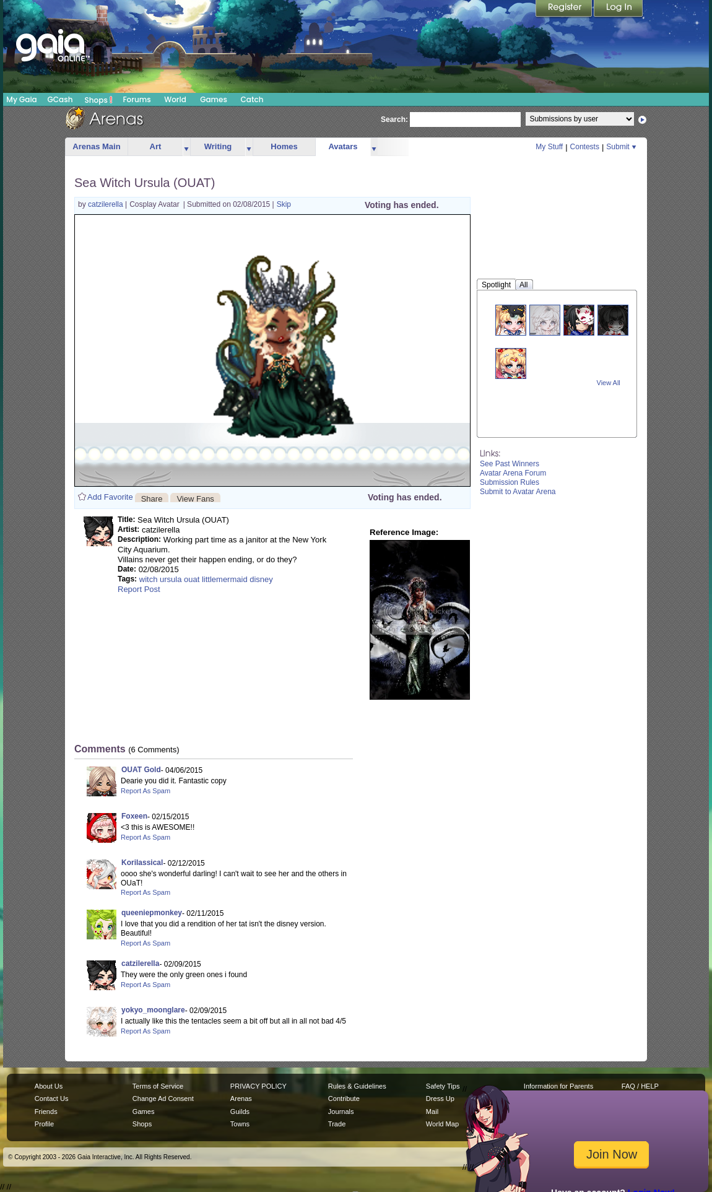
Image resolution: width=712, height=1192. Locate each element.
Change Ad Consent (163, 1098)
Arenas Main (96, 146)
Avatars (342, 146)
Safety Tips (443, 1086)
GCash (60, 99)
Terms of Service (157, 1086)
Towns (240, 1124)
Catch (252, 99)
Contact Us (52, 1098)
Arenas (241, 1098)
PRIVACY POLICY (258, 1086)
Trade (336, 1124)
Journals (341, 1111)
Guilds (240, 1111)
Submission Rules (509, 482)
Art (156, 146)
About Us (49, 1086)
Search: (394, 119)
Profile (44, 1124)
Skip (284, 204)
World (175, 99)
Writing (218, 146)
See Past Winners (509, 463)
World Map (442, 1124)
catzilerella (106, 204)
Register (565, 9)
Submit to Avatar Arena (518, 491)
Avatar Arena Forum (513, 473)
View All (608, 382)
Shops (99, 100)
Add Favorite (110, 497)
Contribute (344, 1098)
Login (618, 9)
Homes (284, 146)
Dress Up (440, 1098)
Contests (584, 146)
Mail (432, 1111)
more (186, 147)
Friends (46, 1111)
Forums (136, 99)
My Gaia (21, 99)
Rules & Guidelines (357, 1086)
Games (213, 99)
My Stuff (549, 146)
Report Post (139, 589)
